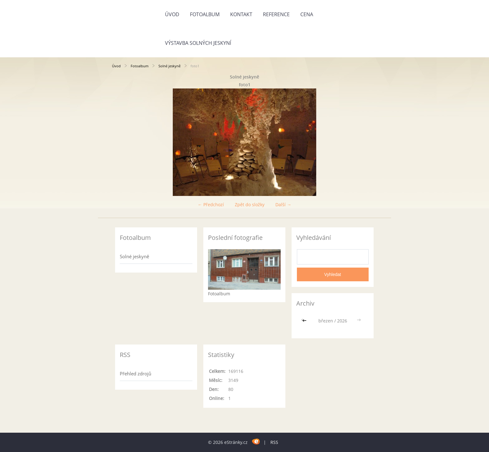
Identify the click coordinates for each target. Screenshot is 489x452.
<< (305, 321)
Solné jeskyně (169, 66)
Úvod (172, 14)
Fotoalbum (205, 14)
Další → (283, 204)
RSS (274, 442)
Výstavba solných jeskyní (198, 43)
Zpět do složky (249, 204)
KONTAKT (241, 14)
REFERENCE (276, 14)
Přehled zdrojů (135, 373)
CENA (306, 14)
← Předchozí (211, 204)
